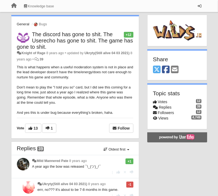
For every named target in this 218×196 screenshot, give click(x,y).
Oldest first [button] (116, 149)
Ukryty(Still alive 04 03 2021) (106, 53)
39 (41, 59)
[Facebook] (166, 70)
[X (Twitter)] (157, 70)
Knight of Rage (33, 53)
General (23, 24)
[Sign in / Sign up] (199, 6)
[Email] (175, 70)
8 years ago (78, 161)
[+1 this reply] (118, 172)
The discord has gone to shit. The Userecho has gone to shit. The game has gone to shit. (75, 40)
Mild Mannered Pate (52, 161)
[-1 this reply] (131, 172)
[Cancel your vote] (125, 172)
